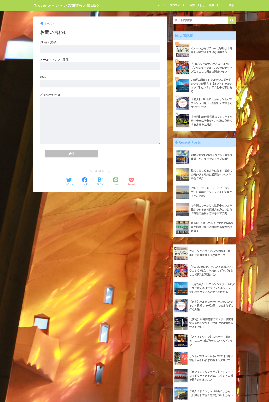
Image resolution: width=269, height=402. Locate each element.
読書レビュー (217, 5)
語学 (231, 5)
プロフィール (177, 5)
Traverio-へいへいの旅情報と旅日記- (70, 5)
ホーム (162, 5)
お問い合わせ (197, 5)
